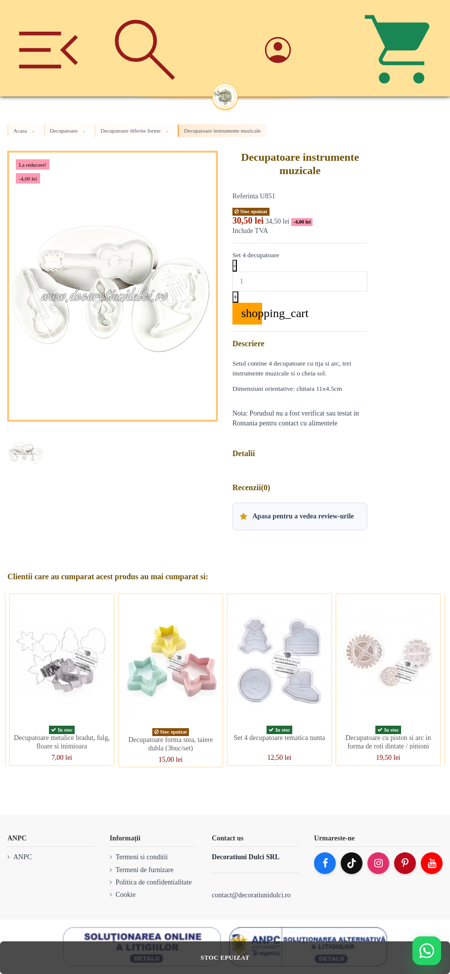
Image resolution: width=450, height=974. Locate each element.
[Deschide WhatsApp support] (426, 950)
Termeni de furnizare (145, 870)
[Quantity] (299, 281)
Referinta (245, 196)
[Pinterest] (405, 863)
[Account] (305, 48)
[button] (299, 516)
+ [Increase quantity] (235, 297)
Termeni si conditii (142, 857)
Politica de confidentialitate (154, 882)
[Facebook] (325, 863)
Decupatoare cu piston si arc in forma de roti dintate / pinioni (388, 742)
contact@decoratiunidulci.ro (251, 895)
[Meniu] (48, 48)
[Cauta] (145, 48)
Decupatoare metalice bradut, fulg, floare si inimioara (62, 742)
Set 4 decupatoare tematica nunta (279, 738)
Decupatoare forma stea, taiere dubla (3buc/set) (170, 744)
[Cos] (401, 48)
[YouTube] (432, 863)
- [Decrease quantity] (234, 265)
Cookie (125, 894)
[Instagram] (378, 863)
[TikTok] (351, 863)
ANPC (22, 857)
